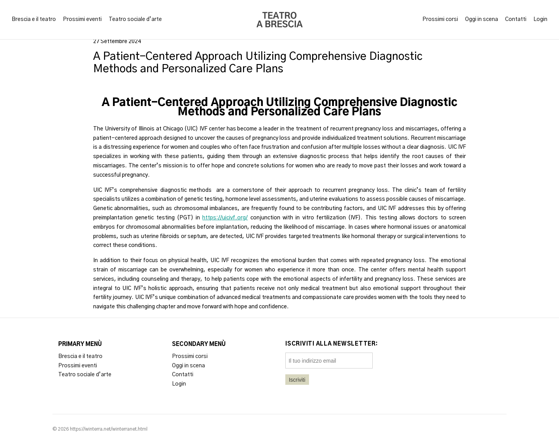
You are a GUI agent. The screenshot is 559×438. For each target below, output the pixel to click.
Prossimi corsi (440, 19)
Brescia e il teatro (34, 19)
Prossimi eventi (82, 19)
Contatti (515, 19)
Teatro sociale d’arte (135, 19)
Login (540, 19)
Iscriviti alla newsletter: (331, 344)
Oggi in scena (481, 19)
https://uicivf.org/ (225, 218)
